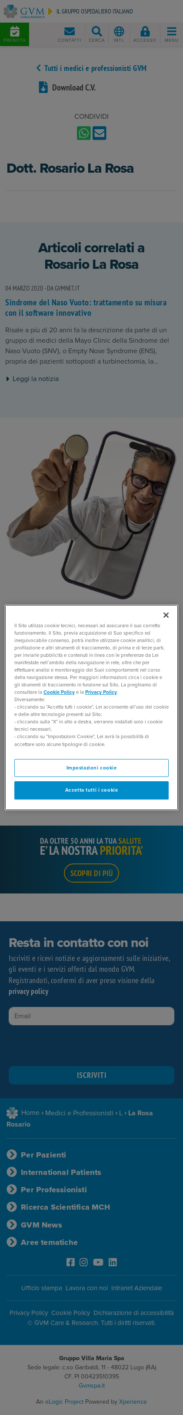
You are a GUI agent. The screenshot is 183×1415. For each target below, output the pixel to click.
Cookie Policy (59, 692)
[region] (92, 708)
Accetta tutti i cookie (91, 790)
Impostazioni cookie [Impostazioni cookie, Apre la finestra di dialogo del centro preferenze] (92, 768)
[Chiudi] (166, 615)
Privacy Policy (101, 692)
